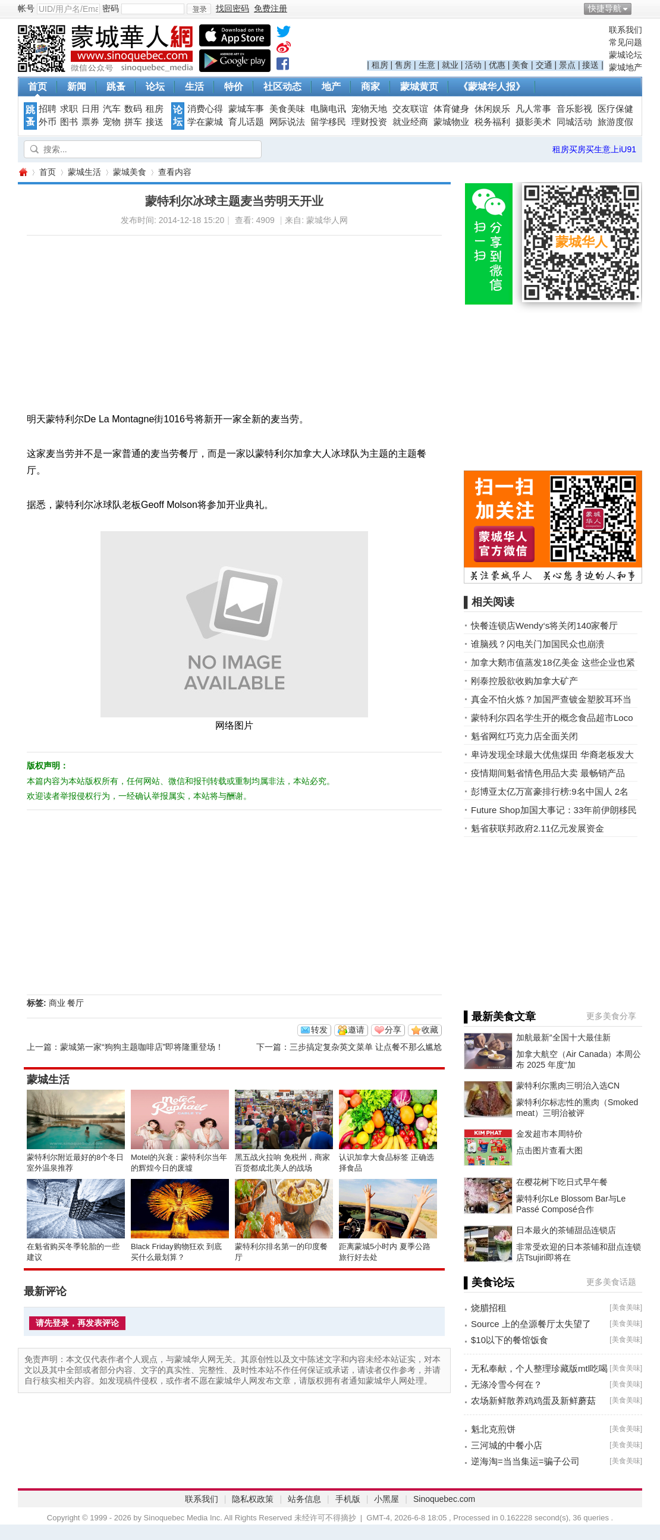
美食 (520, 65)
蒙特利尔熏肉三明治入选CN (568, 1085)
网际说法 (287, 122)
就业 (450, 65)
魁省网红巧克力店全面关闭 (524, 736)
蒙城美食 (129, 172)
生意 (427, 65)
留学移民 (328, 122)
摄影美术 (533, 122)
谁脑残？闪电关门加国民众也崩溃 (538, 644)
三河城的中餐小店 (506, 1445)
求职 (69, 109)
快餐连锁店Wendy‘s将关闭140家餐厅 (544, 625)
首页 (37, 86)
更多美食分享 (611, 1016)
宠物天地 (369, 109)
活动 (473, 65)
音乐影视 (574, 109)
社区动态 (282, 86)
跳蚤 (115, 86)
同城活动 (574, 122)
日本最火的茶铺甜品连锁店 (566, 1230)
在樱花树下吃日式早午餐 (562, 1182)
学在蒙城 (205, 122)
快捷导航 (604, 8)
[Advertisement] (191, 319)
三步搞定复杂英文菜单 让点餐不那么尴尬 (366, 1047)
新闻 (76, 86)
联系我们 (625, 29)
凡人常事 (533, 109)
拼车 (133, 122)
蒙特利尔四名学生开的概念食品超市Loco (552, 718)
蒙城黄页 (419, 86)
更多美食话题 (611, 1282)
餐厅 (75, 1003)
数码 (133, 109)
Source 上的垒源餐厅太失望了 (531, 1324)
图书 (69, 122)
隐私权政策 (253, 1499)
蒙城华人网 (22, 172)
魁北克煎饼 (493, 1429)
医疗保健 (615, 109)
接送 (590, 65)
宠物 (112, 122)
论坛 (155, 86)
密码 (110, 8)
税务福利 (492, 122)
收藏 (430, 1029)
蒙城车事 (246, 109)
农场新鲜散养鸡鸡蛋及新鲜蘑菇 (533, 1400)
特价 (233, 86)
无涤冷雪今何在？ (506, 1384)
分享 (393, 1029)
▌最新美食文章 (500, 1017)
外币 (47, 122)
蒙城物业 (451, 122)
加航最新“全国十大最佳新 (563, 1037)
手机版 (347, 1499)
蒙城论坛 (625, 54)
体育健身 (451, 109)
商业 (57, 1003)
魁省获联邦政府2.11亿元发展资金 (537, 828)
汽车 (112, 109)
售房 (403, 65)
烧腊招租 (489, 1308)
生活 (194, 86)
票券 (90, 122)
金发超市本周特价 (549, 1133)
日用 (90, 109)
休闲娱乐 (492, 109)
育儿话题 (246, 122)
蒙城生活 (84, 172)
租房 (380, 65)
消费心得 (205, 109)
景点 (567, 65)
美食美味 (287, 109)
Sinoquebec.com (444, 1499)
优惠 (497, 65)
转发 (319, 1029)
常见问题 (625, 42)
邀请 (356, 1029)
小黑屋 (386, 1499)
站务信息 (304, 1499)
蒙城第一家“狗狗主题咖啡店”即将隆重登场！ (142, 1047)
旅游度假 (615, 122)
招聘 (47, 109)
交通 (544, 65)
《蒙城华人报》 (491, 86)
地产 (331, 86)
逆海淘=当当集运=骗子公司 (525, 1461)
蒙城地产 (625, 67)
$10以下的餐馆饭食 (509, 1340)
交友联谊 (410, 109)
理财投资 (369, 122)
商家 (370, 86)
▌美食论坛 (489, 1282)
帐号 (26, 8)
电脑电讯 (328, 109)
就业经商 (410, 122)
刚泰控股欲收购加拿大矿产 (524, 681)
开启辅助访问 (639, 8)
